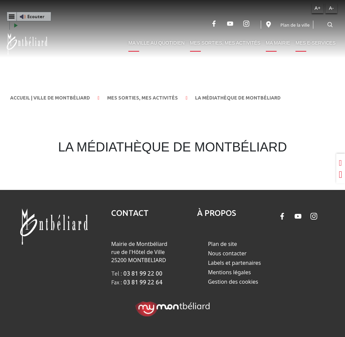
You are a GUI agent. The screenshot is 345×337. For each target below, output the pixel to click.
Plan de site (222, 244)
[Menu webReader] (12, 16)
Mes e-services (315, 43)
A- (331, 7)
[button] (29, 16)
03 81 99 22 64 (142, 282)
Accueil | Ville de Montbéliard (50, 98)
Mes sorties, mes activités (225, 43)
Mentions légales (229, 272)
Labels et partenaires (234, 262)
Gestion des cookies (233, 281)
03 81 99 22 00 (142, 273)
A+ (317, 7)
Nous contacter (227, 253)
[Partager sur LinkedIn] (340, 163)
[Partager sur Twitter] (340, 175)
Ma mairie (278, 43)
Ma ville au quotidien (156, 43)
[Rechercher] (329, 24)
